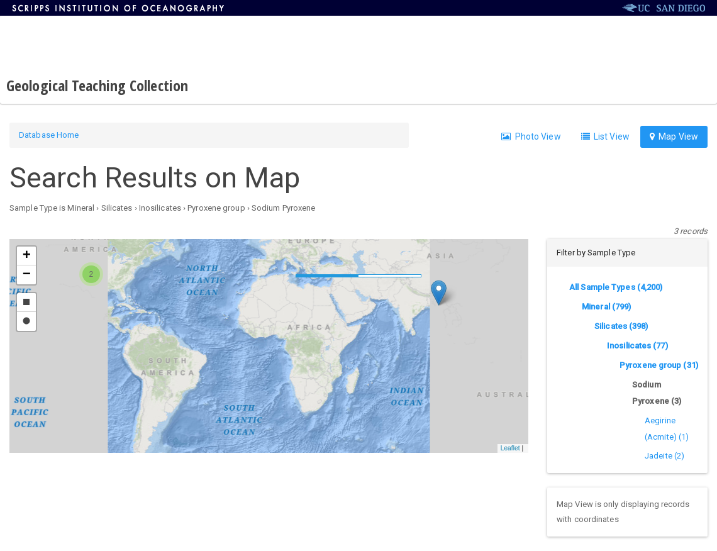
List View (605, 136)
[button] (439, 293)
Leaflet (510, 448)
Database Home (49, 135)
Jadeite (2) (664, 455)
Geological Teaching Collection (97, 85)
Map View (674, 136)
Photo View (530, 136)
